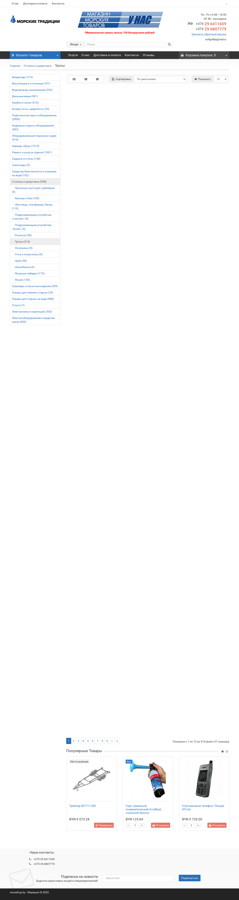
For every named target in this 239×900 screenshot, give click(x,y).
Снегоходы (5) (21, 165)
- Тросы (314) (21, 241)
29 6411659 (211, 24)
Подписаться (189, 878)
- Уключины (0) (22, 247)
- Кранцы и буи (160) (25, 198)
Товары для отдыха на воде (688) (33, 298)
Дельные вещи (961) (25, 96)
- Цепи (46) (19, 260)
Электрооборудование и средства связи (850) (33, 319)
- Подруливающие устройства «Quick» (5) (31, 226)
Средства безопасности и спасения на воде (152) (34, 173)
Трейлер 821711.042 (82, 806)
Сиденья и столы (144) (26, 158)
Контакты (58, 3)
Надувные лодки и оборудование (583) (33, 127)
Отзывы (148, 55)
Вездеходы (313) (22, 77)
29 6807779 (211, 29)
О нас (15, 3)
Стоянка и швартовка (37, 65)
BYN (217, 3)
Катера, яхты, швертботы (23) (30, 108)
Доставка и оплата (35, 3)
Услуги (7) (18, 305)
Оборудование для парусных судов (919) (34, 137)
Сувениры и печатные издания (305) (35, 286)
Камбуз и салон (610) (25, 102)
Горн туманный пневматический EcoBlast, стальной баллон (144, 809)
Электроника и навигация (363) (32, 311)
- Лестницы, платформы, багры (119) (32, 206)
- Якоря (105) (21, 279)
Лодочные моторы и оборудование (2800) (34, 117)
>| (117, 740)
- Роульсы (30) (22, 235)
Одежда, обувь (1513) (25, 145)
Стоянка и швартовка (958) (29, 181)
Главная (15, 65)
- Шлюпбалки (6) (23, 267)
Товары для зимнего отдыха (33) (32, 292)
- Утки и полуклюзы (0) (27, 254)
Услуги (73, 55)
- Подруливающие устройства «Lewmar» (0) (31, 216)
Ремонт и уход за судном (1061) (32, 152)
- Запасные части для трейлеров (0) (33, 189)
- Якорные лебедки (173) (28, 273)
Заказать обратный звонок (208, 34)
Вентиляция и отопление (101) (31, 83)
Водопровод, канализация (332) (32, 89)
